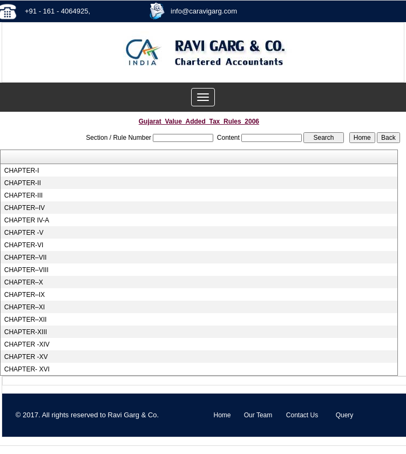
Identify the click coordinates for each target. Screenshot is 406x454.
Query (345, 415)
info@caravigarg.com (204, 11)
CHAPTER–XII (25, 319)
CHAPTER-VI (24, 245)
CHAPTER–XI (24, 307)
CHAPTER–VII (25, 257)
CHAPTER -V (24, 232)
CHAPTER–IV (24, 208)
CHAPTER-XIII (25, 332)
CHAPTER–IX (24, 295)
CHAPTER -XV (26, 357)
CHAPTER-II (22, 183)
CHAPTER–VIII (26, 270)
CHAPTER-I (21, 170)
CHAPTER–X (23, 282)
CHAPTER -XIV (27, 344)
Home (222, 415)
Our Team (258, 415)
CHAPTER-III (23, 195)
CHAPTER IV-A (26, 220)
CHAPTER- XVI (27, 369)
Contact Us (302, 415)
